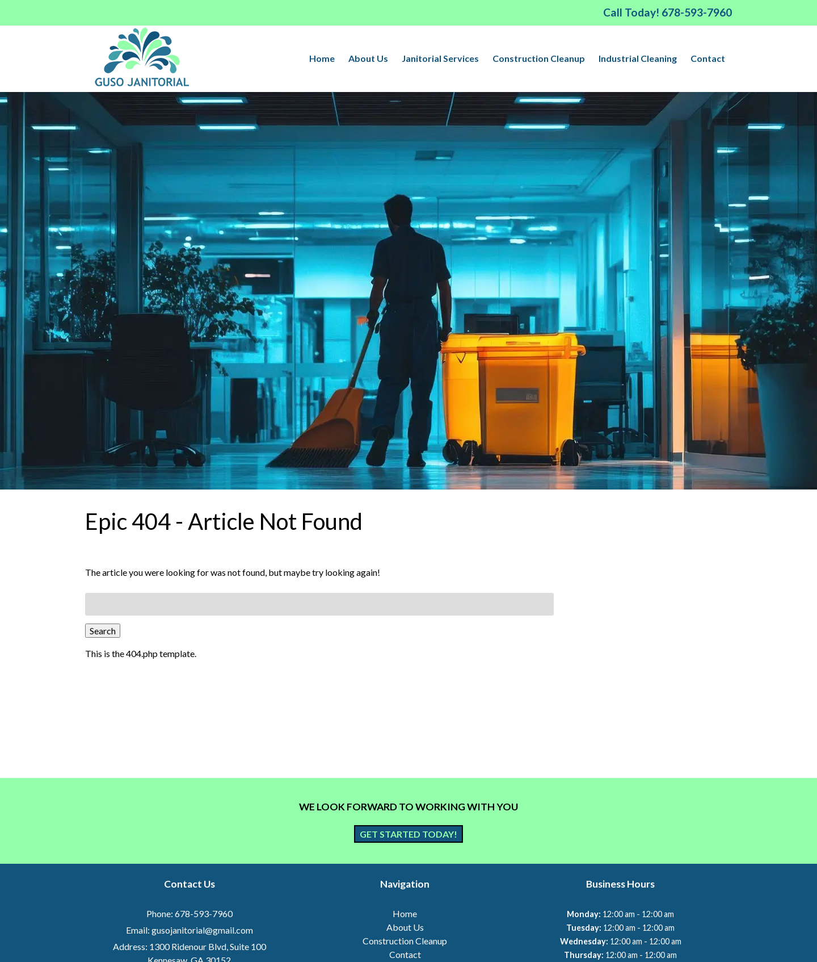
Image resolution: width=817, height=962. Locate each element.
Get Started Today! (408, 834)
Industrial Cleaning (638, 58)
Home (322, 58)
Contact (707, 58)
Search (103, 630)
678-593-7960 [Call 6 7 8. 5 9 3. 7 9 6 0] (204, 913)
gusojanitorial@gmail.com (202, 930)
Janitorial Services (440, 58)
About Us (368, 58)
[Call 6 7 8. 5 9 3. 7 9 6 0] (697, 12)
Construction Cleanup (538, 58)
